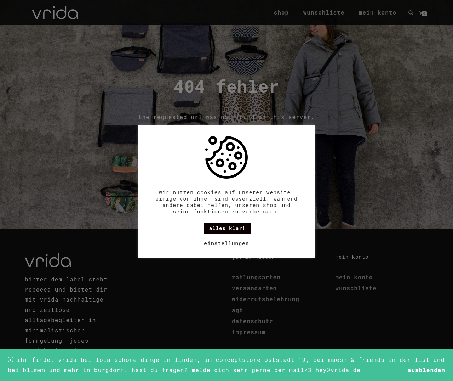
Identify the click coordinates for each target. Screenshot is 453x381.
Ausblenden (426, 370)
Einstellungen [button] (226, 243)
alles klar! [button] (227, 228)
